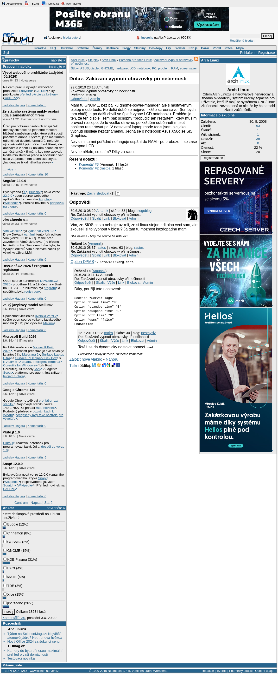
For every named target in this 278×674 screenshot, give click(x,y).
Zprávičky (11, 60)
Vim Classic (11, 231)
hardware (121, 68)
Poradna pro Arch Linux (135, 60)
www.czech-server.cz (44, 671)
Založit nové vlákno (85, 359)
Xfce (8, 594)
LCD (132, 68)
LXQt (9, 568)
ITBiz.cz (32, 3)
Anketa (8, 508)
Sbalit (96, 218)
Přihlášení (247, 52)
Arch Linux (210, 60)
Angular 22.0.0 (14, 181)
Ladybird (25, 91)
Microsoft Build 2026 (19, 336)
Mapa (240, 48)
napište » (58, 60)
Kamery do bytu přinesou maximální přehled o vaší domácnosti (35, 652)
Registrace (266, 52)
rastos (105, 168)
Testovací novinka (21, 658)
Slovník (180, 48)
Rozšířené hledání (242, 40)
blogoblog (144, 211)
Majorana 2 (30, 354)
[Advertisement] (125, 179)
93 (258, 126)
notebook (144, 68)
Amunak (95, 244)
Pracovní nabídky (17, 66)
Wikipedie (11, 203)
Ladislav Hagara (13, 105)
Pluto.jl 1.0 (11, 432)
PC (154, 68)
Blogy (126, 48)
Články (97, 48)
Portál (217, 48)
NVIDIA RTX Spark (17, 362)
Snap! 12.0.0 (12, 464)
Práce (228, 48)
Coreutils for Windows (19, 365)
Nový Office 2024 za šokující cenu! (33, 641)
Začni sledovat (98, 193)
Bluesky (35, 192)
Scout (7, 372)
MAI (37, 369)
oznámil (29, 234)
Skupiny (139, 48)
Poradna (40, 48)
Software (82, 48)
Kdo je (193, 48)
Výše (111, 282)
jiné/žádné (13, 603)
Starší (48, 503)
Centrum (21, 503)
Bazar (205, 48)
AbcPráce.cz (71, 3)
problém (164, 68)
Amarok (102, 211)
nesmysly (148, 333)
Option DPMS (82, 262)
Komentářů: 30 (13, 618)
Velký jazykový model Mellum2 (27, 305)
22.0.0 (7, 195)
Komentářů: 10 (37, 174)
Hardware (66, 48)
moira (108, 333)
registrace (31, 291)
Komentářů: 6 (36, 259)
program (50, 288)
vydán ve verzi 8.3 (41, 231)
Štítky (75, 68)
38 (258, 139)
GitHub (40, 91)
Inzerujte (147, 37)
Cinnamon (13, 533)
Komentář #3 (89, 164)
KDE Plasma (15, 559)
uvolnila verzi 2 (46, 316)
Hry (168, 48)
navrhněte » (56, 508)
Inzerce (221, 671)
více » (11, 169)
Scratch (8, 485)
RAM (174, 68)
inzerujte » (57, 66)
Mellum (48, 323)
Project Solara (13, 376)
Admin (95, 99)
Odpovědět (78, 99)
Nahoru (112, 359)
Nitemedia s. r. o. (119, 671)
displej (94, 68)
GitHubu (9, 489)
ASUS (84, 68)
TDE (8, 586)
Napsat (36, 503)
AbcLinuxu (17, 629)
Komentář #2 (89, 168)
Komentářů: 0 (36, 213)
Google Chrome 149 (18, 390)
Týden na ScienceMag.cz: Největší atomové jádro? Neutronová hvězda (34, 636)
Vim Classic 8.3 (15, 220)
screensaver (188, 68)
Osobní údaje (264, 671)
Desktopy (155, 48)
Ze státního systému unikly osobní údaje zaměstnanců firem (30, 113)
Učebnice (112, 48)
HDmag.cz (50, 3)
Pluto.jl (8, 443)
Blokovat (119, 218)
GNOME (11, 551)
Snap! (42, 478)
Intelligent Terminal (46, 362)
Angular (44, 199)
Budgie (10, 524)
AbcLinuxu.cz (11, 3)
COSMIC (12, 542)
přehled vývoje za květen (38, 94)
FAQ (53, 48)
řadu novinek (45, 408)
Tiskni (74, 366)
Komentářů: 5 (36, 105)
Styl (6, 52)
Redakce (208, 671)
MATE (10, 577)
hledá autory (71, 37)
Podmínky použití (241, 671)
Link (107, 218)
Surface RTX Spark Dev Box (36, 358)
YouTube (10, 98)
